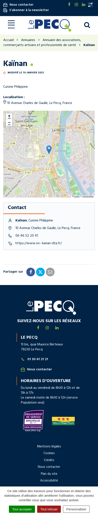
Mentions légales (49, 446)
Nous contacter (18, 5)
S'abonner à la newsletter (26, 10)
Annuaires (28, 40)
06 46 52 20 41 (26, 236)
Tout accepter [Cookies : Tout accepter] (22, 509)
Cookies (49, 453)
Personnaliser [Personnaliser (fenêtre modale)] (76, 509)
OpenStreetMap (88, 196)
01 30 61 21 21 (34, 359)
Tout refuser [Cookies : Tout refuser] (49, 509)
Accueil (8, 40)
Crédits (49, 460)
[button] (49, 149)
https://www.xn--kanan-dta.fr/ (38, 243)
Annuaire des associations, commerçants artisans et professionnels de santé (42, 42)
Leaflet (75, 196)
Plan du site (49, 473)
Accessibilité (49, 480)
